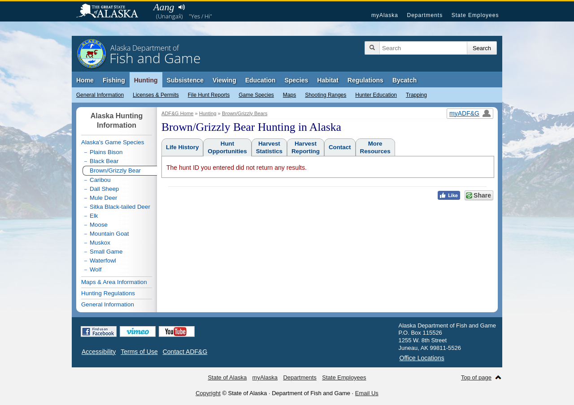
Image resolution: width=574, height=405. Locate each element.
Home (85, 80)
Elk (94, 215)
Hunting (146, 80)
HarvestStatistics (269, 147)
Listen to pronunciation (181, 7)
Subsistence (185, 80)
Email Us (366, 393)
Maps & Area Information (114, 282)
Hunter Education (376, 95)
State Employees (475, 15)
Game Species (256, 95)
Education (260, 80)
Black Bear (104, 161)
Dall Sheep (104, 188)
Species (296, 80)
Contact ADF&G (185, 351)
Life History (182, 147)
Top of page (476, 377)
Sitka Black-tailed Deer (120, 206)
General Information (100, 95)
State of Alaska (111, 12)
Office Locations (422, 358)
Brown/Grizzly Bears (244, 113)
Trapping (416, 95)
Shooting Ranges (325, 95)
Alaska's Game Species (112, 142)
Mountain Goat (109, 233)
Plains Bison (106, 152)
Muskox (100, 242)
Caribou (100, 180)
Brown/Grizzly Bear (115, 170)
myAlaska (384, 15)
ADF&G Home (177, 113)
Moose (99, 224)
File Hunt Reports (209, 95)
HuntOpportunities (227, 147)
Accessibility (99, 351)
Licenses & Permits (156, 95)
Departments (425, 15)
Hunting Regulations (108, 293)
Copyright (208, 393)
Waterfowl (103, 260)
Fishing (114, 80)
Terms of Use (139, 351)
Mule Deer (103, 197)
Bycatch (404, 80)
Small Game (106, 251)
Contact (340, 147)
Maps (289, 95)
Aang (163, 7)
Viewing (224, 80)
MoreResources (375, 147)
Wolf (95, 269)
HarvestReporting (305, 147)
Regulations (365, 80)
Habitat (327, 80)
